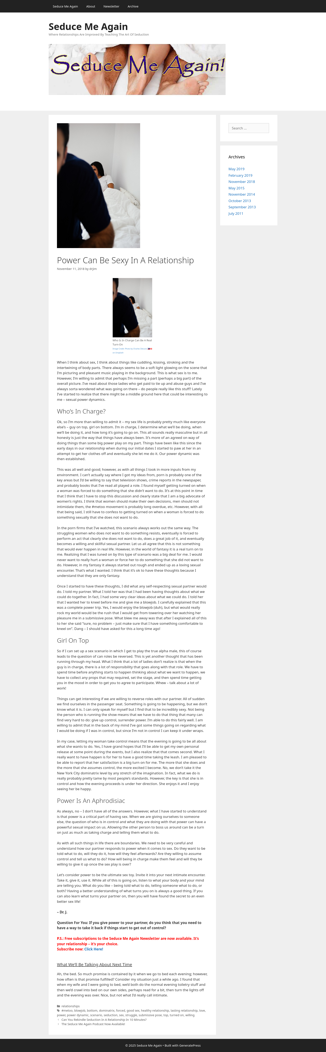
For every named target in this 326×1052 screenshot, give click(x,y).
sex (121, 1015)
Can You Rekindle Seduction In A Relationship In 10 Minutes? (104, 1020)
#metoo (67, 1010)
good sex (133, 1010)
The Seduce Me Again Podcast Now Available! (93, 1024)
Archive (133, 6)
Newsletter (111, 6)
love (202, 1010)
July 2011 (235, 213)
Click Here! (93, 949)
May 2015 (236, 188)
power (61, 1015)
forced (120, 1010)
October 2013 (239, 200)
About (90, 6)
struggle (131, 1015)
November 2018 (241, 181)
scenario (96, 1015)
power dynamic (78, 1015)
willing (190, 1015)
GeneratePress (190, 1045)
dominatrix (106, 1010)
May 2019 (236, 168)
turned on (177, 1015)
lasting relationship (184, 1010)
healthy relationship (155, 1010)
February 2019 (240, 175)
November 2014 (241, 194)
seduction (110, 1015)
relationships (71, 1006)
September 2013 (242, 207)
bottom (92, 1010)
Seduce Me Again (65, 6)
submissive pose (150, 1015)
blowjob (79, 1010)
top (165, 1015)
